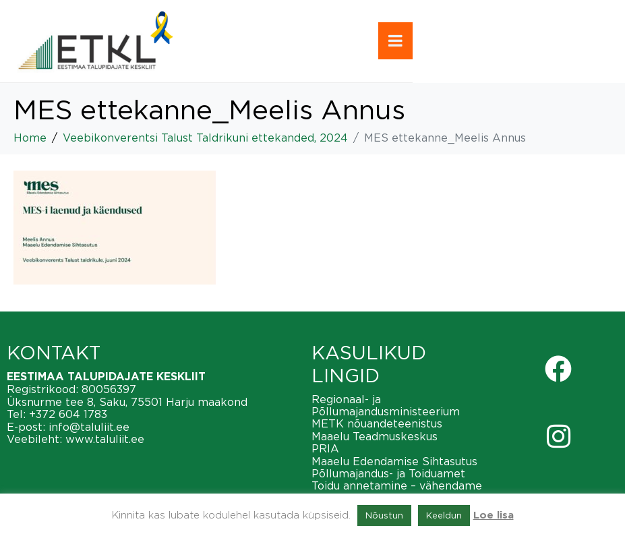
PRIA (325, 448)
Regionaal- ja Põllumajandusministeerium (385, 405)
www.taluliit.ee (104, 439)
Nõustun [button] (384, 515)
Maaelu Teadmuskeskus (374, 436)
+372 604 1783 (68, 414)
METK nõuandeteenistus (376, 423)
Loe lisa (493, 515)
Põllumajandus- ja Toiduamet (388, 473)
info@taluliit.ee (89, 427)
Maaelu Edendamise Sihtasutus (394, 461)
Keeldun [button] (444, 515)
